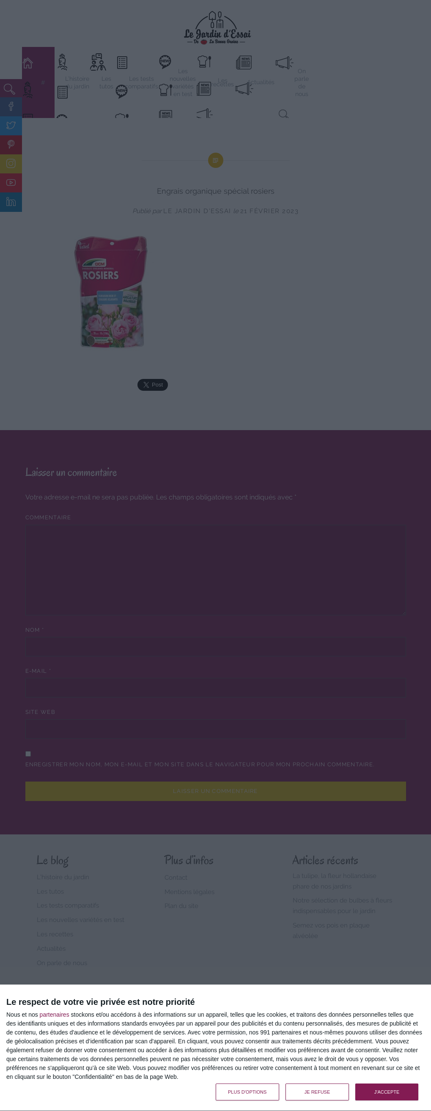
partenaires (54, 1015)
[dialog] (215, 1048)
